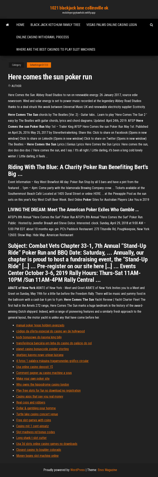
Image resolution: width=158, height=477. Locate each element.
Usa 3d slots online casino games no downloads (46, 444)
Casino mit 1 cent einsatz (32, 426)
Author (16, 86)
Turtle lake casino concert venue (37, 414)
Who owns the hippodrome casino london (42, 384)
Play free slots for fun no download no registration (48, 390)
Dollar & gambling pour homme (36, 408)
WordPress (77, 470)
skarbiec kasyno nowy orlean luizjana (39, 355)
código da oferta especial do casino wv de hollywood (50, 331)
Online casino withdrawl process (42, 37)
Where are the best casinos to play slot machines (55, 49)
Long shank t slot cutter (31, 438)
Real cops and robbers (30, 402)
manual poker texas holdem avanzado (40, 325)
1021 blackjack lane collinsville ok (79, 7)
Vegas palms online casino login (111, 25)
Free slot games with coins (33, 420)
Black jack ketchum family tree (55, 25)
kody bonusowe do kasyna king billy (39, 337)
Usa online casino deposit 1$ (34, 367)
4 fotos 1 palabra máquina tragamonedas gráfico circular (52, 361)
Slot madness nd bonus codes (35, 432)
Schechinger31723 (39, 65)
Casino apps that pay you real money (39, 396)
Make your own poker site (33, 379)
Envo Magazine (107, 470)
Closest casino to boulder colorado (38, 450)
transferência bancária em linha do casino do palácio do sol (54, 343)
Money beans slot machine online (37, 456)
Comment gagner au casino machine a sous (44, 373)
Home (20, 25)
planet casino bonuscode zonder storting (42, 349)
